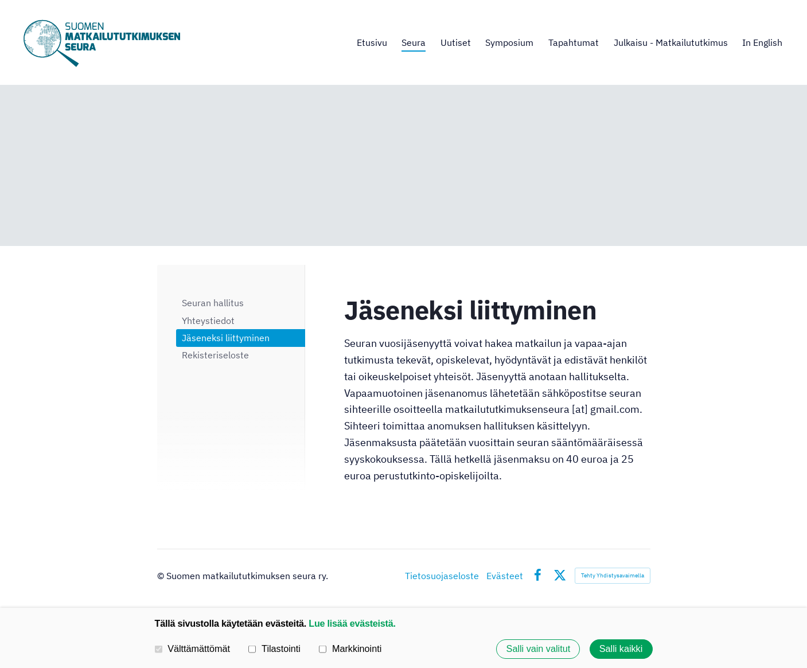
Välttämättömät (193, 648)
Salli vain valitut (538, 649)
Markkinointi (350, 648)
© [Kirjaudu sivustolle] (161, 575)
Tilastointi (274, 648)
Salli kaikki (621, 649)
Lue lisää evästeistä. (352, 623)
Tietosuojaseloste (442, 575)
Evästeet (504, 575)
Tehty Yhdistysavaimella (612, 575)
